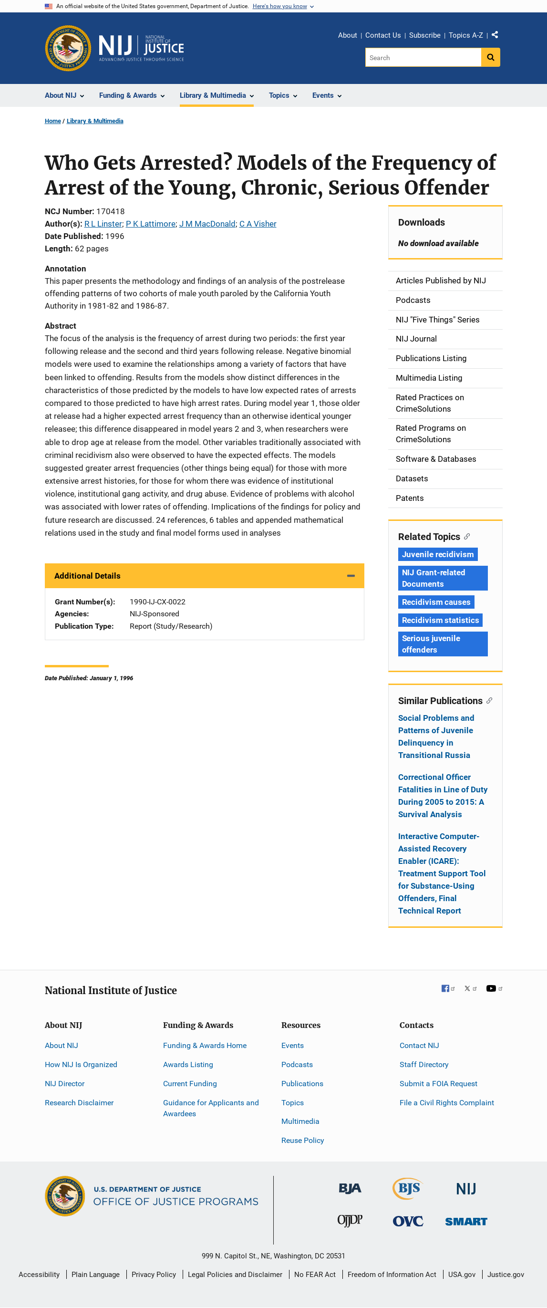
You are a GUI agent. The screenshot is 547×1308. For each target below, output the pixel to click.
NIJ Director (64, 1083)
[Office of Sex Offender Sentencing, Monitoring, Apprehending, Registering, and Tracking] (466, 1219)
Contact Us (383, 35)
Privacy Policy (154, 1274)
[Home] (141, 48)
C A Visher (258, 223)
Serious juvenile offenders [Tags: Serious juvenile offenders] (431, 643)
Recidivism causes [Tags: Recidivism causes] (436, 602)
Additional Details (87, 576)
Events (292, 1045)
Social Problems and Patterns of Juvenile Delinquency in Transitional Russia (436, 736)
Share (498, 37)
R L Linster (103, 223)
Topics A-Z (466, 35)
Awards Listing (188, 1064)
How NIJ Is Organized (81, 1064)
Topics (292, 1102)
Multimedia (300, 1121)
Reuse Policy (302, 1140)
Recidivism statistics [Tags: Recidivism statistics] (440, 620)
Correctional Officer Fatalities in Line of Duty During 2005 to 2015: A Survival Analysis (443, 795)
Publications (302, 1083)
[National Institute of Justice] (466, 1184)
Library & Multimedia (95, 121)
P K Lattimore (150, 223)
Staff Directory (424, 1064)
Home (53, 121)
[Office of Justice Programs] (68, 48)
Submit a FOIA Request (438, 1083)
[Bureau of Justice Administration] (350, 1184)
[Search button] (490, 57)
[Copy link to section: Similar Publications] (488, 700)
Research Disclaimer (79, 1102)
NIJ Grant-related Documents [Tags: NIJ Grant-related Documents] (433, 578)
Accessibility (39, 1274)
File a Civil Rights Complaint (447, 1102)
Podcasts (297, 1064)
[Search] (423, 57)
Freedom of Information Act (392, 1274)
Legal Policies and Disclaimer (235, 1274)
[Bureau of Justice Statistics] (407, 1195)
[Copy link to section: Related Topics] (465, 535)
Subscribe (425, 35)
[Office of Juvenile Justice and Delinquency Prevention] (350, 1223)
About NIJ (61, 1045)
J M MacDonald (207, 223)
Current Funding (190, 1083)
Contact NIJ (419, 1045)
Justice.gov (505, 1274)
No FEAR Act (315, 1274)
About (347, 35)
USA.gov (461, 1274)
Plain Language (96, 1274)
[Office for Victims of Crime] (408, 1220)
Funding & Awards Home (205, 1045)
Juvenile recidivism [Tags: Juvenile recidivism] (438, 554)
